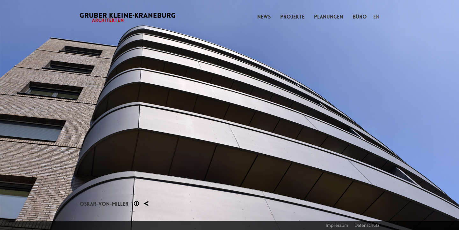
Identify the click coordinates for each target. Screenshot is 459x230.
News (264, 16)
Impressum (337, 225)
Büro (360, 16)
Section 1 (136, 203)
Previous (114, 115)
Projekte (292, 16)
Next (344, 115)
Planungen (328, 16)
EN (376, 16)
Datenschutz (366, 225)
